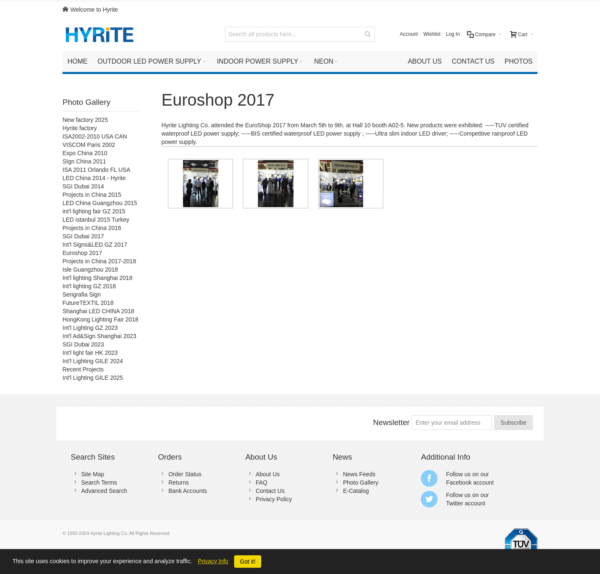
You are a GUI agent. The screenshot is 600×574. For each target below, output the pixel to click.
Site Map (92, 474)
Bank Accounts (187, 490)
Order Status (184, 474)
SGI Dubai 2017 (83, 236)
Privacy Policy (274, 499)
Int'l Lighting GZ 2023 (90, 327)
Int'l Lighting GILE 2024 (92, 361)
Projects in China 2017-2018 (99, 261)
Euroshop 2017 (82, 253)
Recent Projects (83, 369)
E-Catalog (356, 490)
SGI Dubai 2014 (83, 186)
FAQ (262, 482)
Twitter (454, 503)
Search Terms (99, 482)
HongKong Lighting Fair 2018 (100, 319)
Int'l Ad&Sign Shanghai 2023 (99, 336)
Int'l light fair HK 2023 (90, 352)
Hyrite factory (79, 128)
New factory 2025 (85, 119)
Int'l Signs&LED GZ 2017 (94, 244)
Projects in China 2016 (91, 228)
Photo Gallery (86, 102)
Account (409, 34)
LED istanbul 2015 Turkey (95, 219)
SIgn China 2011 (84, 161)
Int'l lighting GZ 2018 (89, 286)
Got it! (247, 561)
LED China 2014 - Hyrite (94, 178)
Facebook (458, 482)
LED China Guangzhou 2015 (99, 203)
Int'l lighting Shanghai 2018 (97, 278)
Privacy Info (213, 561)
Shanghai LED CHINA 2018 (98, 311)
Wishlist (431, 34)
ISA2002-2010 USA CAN (94, 136)
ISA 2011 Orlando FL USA (96, 169)
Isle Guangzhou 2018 (90, 269)
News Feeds (359, 474)
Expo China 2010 (84, 153)
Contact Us (270, 490)
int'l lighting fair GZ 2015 (93, 211)
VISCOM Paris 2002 (88, 144)
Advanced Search (104, 490)
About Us (268, 474)
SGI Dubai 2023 (83, 344)
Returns (178, 482)
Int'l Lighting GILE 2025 (92, 377)
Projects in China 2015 (91, 194)
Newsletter (391, 422)
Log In (453, 34)
